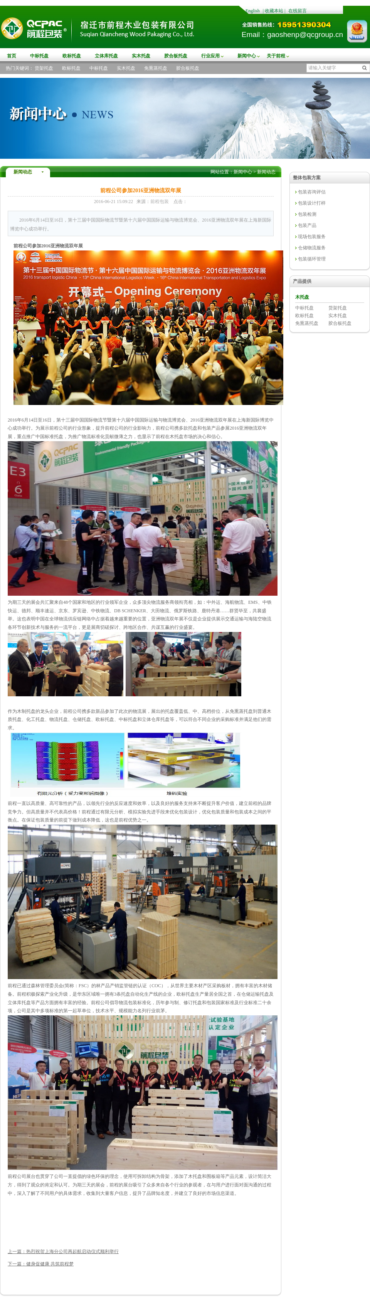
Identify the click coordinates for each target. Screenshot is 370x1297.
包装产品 (307, 225)
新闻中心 (246, 56)
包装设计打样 (312, 203)
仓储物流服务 (312, 247)
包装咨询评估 (312, 192)
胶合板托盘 (175, 56)
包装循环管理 (312, 259)
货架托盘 (44, 68)
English (253, 10)
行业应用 (210, 56)
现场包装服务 (312, 236)
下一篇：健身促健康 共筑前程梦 (41, 1264)
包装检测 (307, 214)
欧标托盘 (71, 56)
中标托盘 (39, 56)
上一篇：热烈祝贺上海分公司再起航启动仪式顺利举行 (63, 1251)
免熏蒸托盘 (155, 68)
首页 (11, 56)
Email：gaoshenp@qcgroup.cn (292, 34)
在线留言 (297, 10)
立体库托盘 (106, 56)
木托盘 (302, 297)
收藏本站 (274, 10)
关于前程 (276, 56)
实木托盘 (141, 56)
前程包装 (159, 201)
